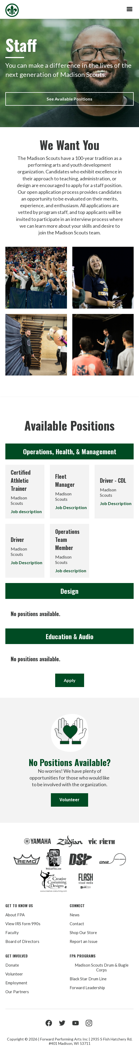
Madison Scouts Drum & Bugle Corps (102, 967)
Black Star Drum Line (88, 978)
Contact (77, 923)
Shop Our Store (83, 932)
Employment (16, 982)
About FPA (15, 914)
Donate (12, 965)
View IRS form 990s (22, 923)
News (75, 914)
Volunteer (69, 799)
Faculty (12, 932)
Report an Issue (83, 941)
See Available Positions (69, 98)
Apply (70, 680)
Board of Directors (22, 941)
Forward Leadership (87, 987)
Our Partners (17, 991)
